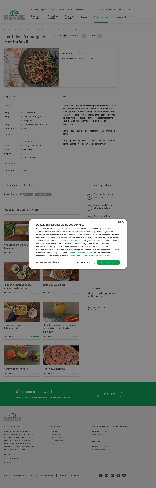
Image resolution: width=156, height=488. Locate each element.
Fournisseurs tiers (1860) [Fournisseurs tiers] (67, 240)
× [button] (123, 222)
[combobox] (119, 222)
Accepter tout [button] (108, 262)
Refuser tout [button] (83, 262)
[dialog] (78, 244)
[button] (47, 262)
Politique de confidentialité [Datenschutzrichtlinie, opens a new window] (99, 255)
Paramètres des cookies (77, 255)
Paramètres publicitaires (77, 252)
